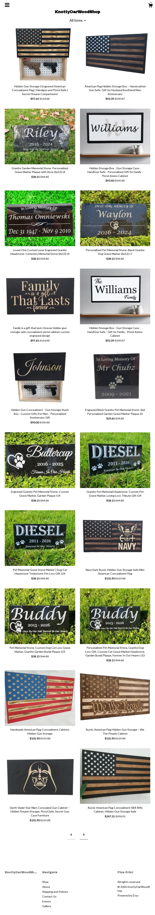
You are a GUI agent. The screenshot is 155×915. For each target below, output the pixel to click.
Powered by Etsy (127, 895)
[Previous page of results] (71, 834)
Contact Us (49, 896)
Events (46, 901)
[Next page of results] (84, 834)
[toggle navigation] (7, 5)
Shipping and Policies (55, 891)
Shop (45, 882)
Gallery (46, 906)
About (46, 886)
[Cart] (150, 6)
